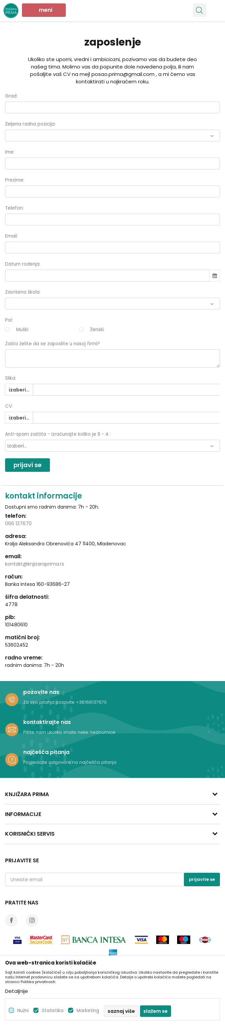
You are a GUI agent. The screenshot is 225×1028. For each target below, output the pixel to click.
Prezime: (14, 180)
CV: (9, 406)
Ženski (97, 329)
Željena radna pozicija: (30, 124)
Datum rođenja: (22, 264)
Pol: (9, 320)
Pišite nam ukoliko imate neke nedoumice (69, 732)
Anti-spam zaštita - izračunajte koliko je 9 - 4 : (58, 434)
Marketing (88, 1010)
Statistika (52, 1010)
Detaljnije (16, 991)
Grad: (11, 96)
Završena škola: (22, 292)
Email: (11, 236)
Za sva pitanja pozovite (49, 702)
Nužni (23, 1010)
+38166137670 (91, 702)
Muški (22, 329)
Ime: (10, 152)
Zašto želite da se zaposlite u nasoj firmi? (52, 344)
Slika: (10, 378)
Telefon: (14, 208)
